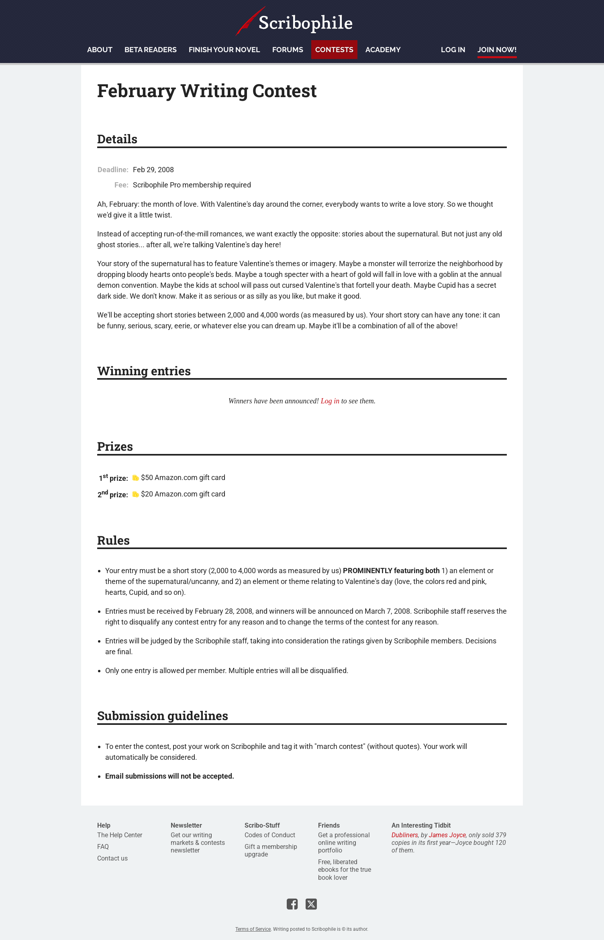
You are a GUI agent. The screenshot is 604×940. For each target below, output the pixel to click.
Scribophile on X (311, 903)
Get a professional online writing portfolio (344, 842)
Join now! (497, 49)
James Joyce (447, 835)
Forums (287, 49)
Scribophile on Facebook (292, 903)
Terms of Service (253, 929)
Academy (383, 49)
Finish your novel (224, 49)
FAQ (103, 846)
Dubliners (405, 835)
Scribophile (294, 21)
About (99, 49)
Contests (334, 49)
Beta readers (150, 49)
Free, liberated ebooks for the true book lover (344, 869)
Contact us (112, 858)
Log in (453, 49)
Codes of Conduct (270, 835)
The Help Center (119, 835)
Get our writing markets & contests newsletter (198, 842)
